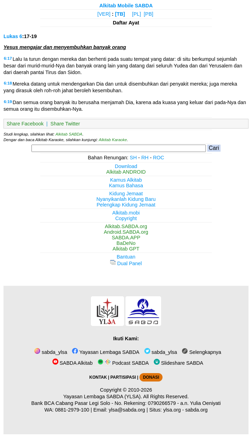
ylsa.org (172, 410)
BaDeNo (125, 243)
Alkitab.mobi (125, 213)
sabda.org (196, 410)
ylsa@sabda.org (127, 410)
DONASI (151, 377)
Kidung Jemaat (126, 193)
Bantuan (126, 257)
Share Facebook (25, 123)
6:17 (8, 58)
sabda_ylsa (50, 352)
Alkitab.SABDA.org (126, 226)
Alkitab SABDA (69, 134)
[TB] (120, 14)
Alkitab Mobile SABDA (126, 5)
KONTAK (98, 377)
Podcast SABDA (123, 363)
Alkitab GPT (126, 249)
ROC (158, 157)
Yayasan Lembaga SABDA (105, 352)
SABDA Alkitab (72, 363)
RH (145, 157)
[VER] (104, 14)
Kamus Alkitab (126, 180)
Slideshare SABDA (178, 363)
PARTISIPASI (123, 377)
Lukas (10, 36)
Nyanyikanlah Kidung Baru (126, 199)
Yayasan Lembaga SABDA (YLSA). (102, 396)
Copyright (126, 218)
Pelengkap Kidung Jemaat (125, 205)
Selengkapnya (201, 352)
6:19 (8, 102)
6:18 (8, 83)
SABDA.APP (126, 237)
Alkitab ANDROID (126, 172)
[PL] (136, 14)
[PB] (148, 14)
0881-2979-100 (72, 410)
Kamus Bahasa (126, 185)
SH (133, 157)
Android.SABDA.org (126, 232)
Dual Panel (126, 263)
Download (126, 166)
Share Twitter (65, 123)
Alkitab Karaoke (113, 140)
